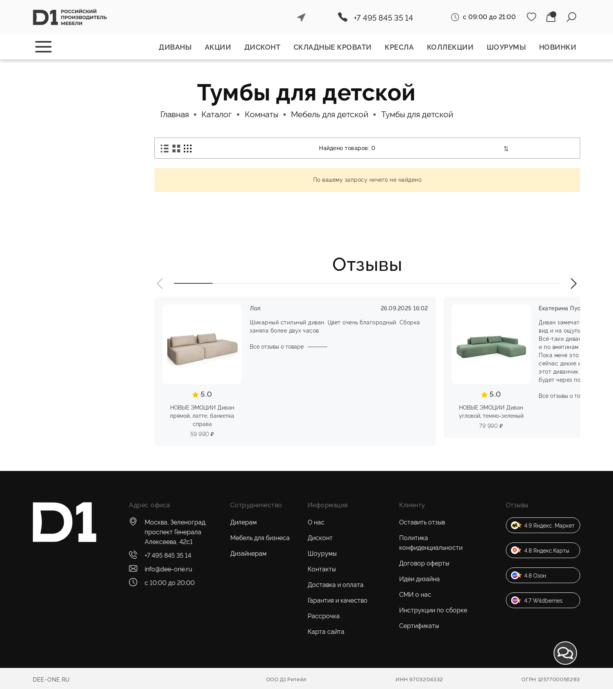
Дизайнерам (248, 553)
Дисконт (262, 47)
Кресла (399, 47)
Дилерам (243, 522)
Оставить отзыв (422, 522)
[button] (160, 283)
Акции (218, 47)
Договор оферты (424, 563)
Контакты (322, 569)
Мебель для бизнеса (260, 538)
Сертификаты (419, 626)
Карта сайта (326, 631)
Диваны (175, 47)
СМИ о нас (415, 594)
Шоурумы (506, 47)
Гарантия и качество (337, 600)
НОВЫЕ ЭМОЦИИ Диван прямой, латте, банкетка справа (202, 415)
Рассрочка (324, 616)
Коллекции (450, 47)
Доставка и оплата (336, 585)
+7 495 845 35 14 (383, 18)
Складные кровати (333, 47)
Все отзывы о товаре (277, 347)
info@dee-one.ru (168, 569)
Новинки (558, 47)
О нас (316, 522)
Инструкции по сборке (433, 610)
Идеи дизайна (419, 579)
